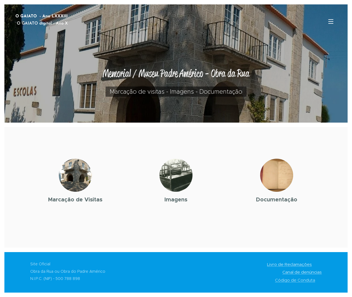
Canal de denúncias (302, 272)
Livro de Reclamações (289, 264)
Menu (330, 21)
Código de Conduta (295, 280)
